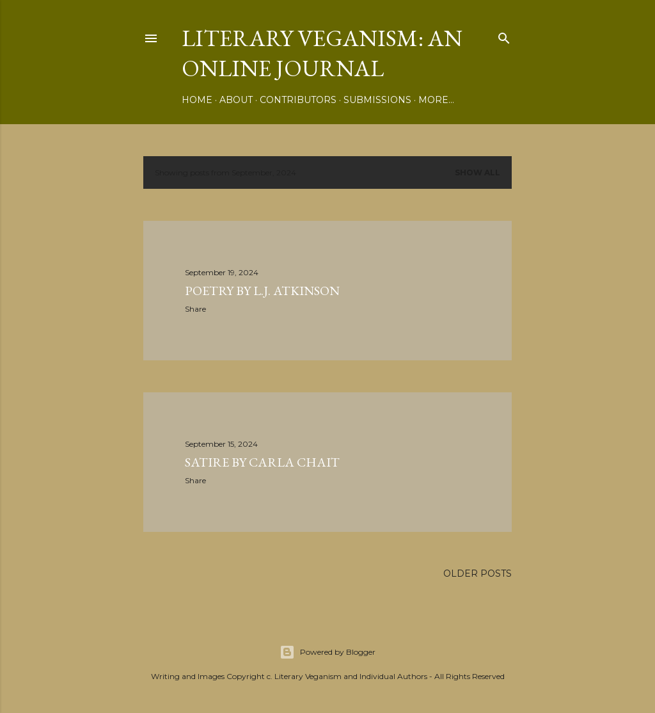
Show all (477, 172)
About (236, 100)
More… (436, 100)
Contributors (298, 100)
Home (197, 100)
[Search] (504, 35)
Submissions (377, 100)
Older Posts (477, 573)
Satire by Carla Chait (262, 462)
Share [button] (195, 309)
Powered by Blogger (327, 652)
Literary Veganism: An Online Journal (322, 53)
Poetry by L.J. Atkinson (262, 290)
